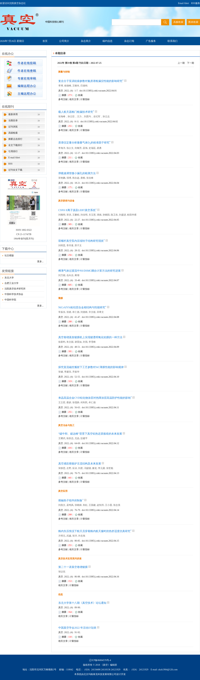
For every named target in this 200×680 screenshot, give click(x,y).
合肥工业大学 (10, 283)
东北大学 (8, 277)
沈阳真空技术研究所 (14, 288)
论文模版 (8, 255)
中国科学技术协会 (12, 294)
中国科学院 (9, 299)
